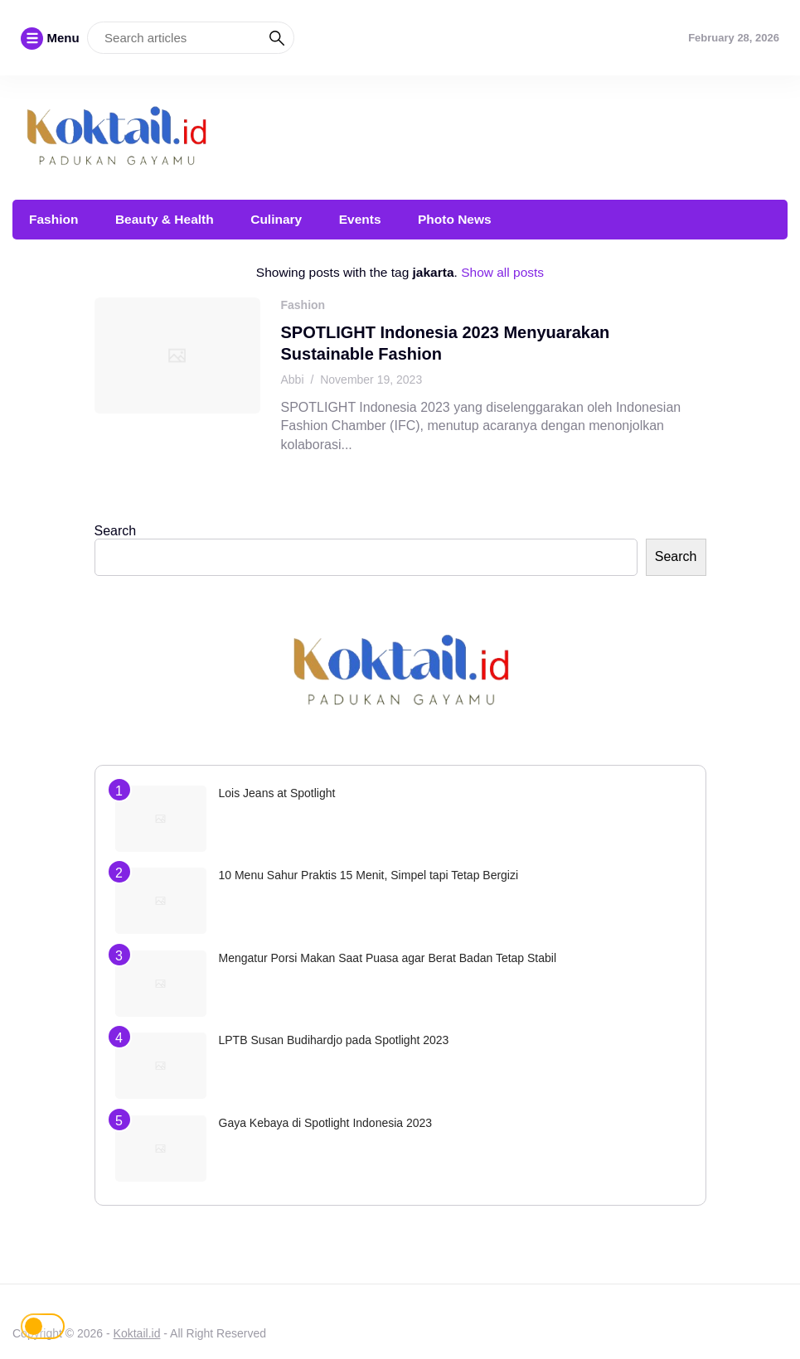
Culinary (276, 219)
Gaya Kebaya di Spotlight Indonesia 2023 (326, 1122)
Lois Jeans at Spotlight (277, 793)
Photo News (455, 219)
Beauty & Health (164, 219)
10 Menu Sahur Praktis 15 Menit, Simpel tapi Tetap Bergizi (369, 875)
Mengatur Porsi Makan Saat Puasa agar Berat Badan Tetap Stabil (388, 958)
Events (360, 219)
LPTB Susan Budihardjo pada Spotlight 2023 (334, 1040)
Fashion (53, 219)
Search (116, 531)
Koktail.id (137, 1333)
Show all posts (502, 272)
